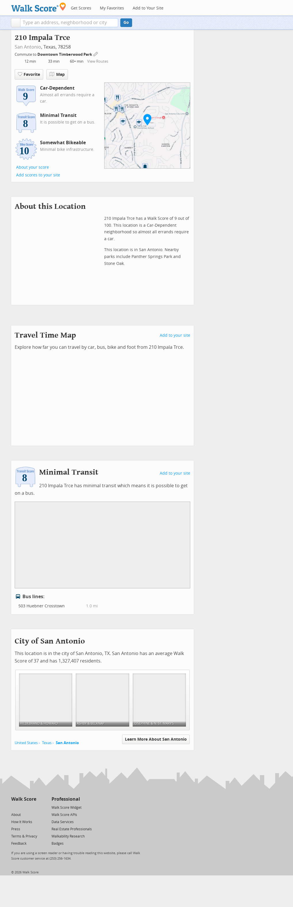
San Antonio (28, 47)
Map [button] (57, 74)
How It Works (21, 822)
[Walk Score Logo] (38, 7)
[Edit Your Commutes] (96, 53)
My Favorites (112, 8)
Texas (47, 743)
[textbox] (69, 22)
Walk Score (23, 799)
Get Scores (81, 8)
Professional (66, 799)
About (16, 815)
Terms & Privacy (24, 836)
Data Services (63, 822)
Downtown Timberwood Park (65, 54)
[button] (15, 22)
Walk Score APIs (64, 815)
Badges (58, 843)
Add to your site (175, 335)
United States (26, 743)
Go (126, 22)
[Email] (32, 807)
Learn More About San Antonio (156, 739)
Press (15, 829)
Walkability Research (68, 836)
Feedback (18, 843)
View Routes (97, 61)
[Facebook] (23, 807)
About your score (32, 167)
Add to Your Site (148, 8)
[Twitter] (14, 807)
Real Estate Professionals (72, 829)
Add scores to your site (38, 175)
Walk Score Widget (66, 808)
